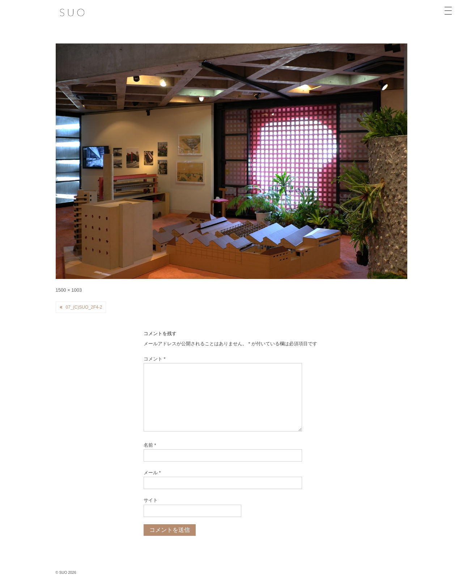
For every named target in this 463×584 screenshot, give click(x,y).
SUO (63, 573)
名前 (150, 445)
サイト (151, 500)
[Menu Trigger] (448, 10)
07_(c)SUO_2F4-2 (84, 307)
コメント (155, 359)
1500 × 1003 (69, 290)
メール (152, 472)
